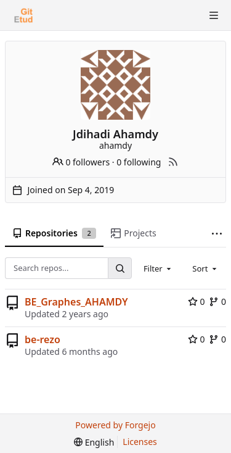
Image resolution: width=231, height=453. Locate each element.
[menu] (94, 442)
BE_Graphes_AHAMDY (76, 302)
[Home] (23, 15)
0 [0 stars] (196, 301)
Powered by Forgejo (115, 425)
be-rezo (42, 339)
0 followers (81, 162)
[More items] (217, 233)
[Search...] (119, 268)
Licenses (140, 441)
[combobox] (158, 268)
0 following (138, 162)
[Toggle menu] (214, 15)
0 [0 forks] (217, 301)
